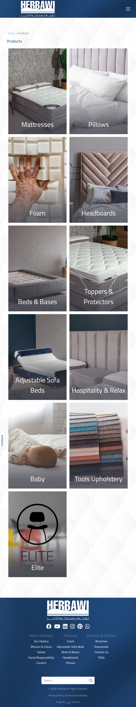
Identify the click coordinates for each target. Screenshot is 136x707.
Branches (101, 641)
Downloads (101, 647)
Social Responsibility (41, 657)
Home (11, 33)
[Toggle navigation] (128, 9)
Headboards (70, 657)
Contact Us (101, 652)
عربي (68, 702)
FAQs (101, 657)
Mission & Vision (41, 647)
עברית (76, 702)
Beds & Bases (70, 652)
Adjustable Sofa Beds (70, 647)
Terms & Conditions (76, 695)
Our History (41, 641)
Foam (70, 641)
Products (70, 635)
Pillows (70, 663)
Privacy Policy (56, 695)
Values (41, 652)
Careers (41, 663)
